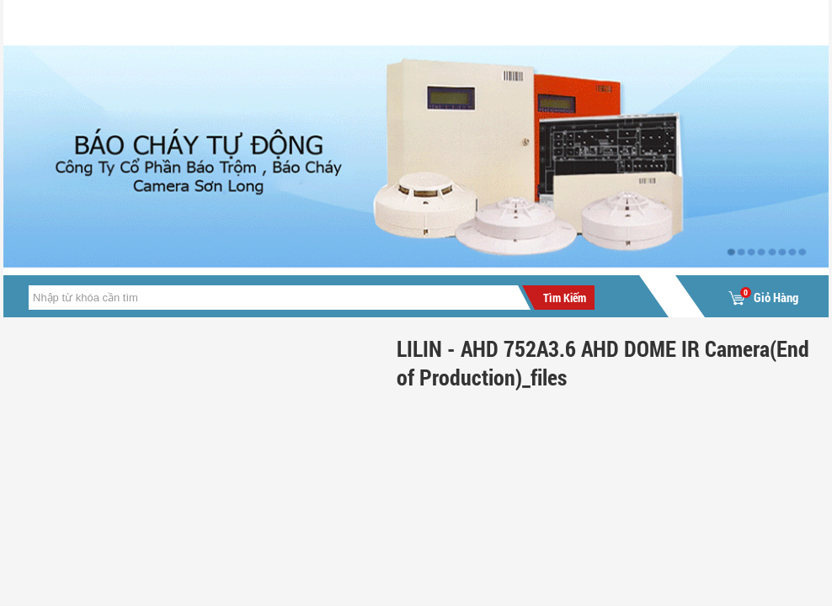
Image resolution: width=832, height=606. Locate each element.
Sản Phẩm (398, 22)
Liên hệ (496, 22)
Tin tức (300, 22)
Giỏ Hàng (763, 297)
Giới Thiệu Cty (189, 22)
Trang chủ (61, 21)
